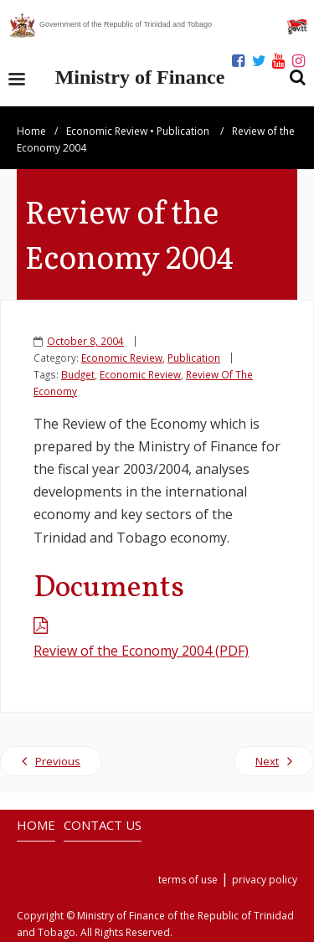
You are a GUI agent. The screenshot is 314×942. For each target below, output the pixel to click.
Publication (183, 131)
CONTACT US (103, 824)
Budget (78, 374)
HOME (36, 824)
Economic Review (106, 131)
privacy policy (264, 880)
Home (31, 131)
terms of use (188, 880)
